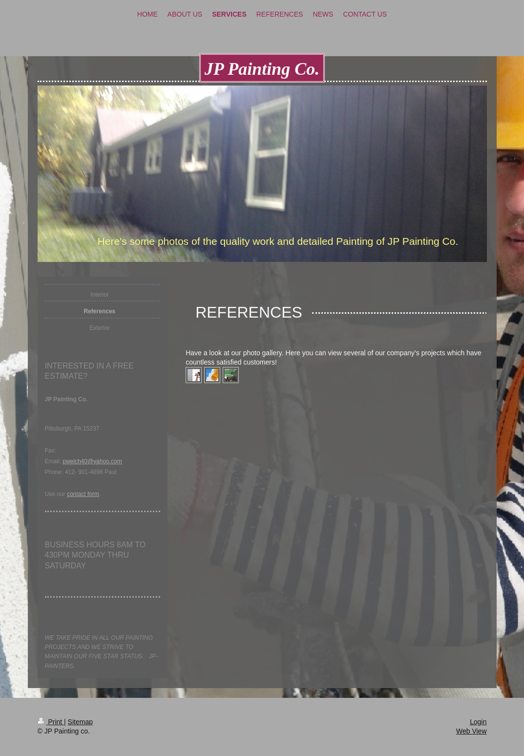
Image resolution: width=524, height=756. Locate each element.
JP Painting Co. (262, 69)
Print (51, 722)
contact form (83, 494)
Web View (471, 731)
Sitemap (80, 722)
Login (478, 722)
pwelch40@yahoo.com (92, 461)
